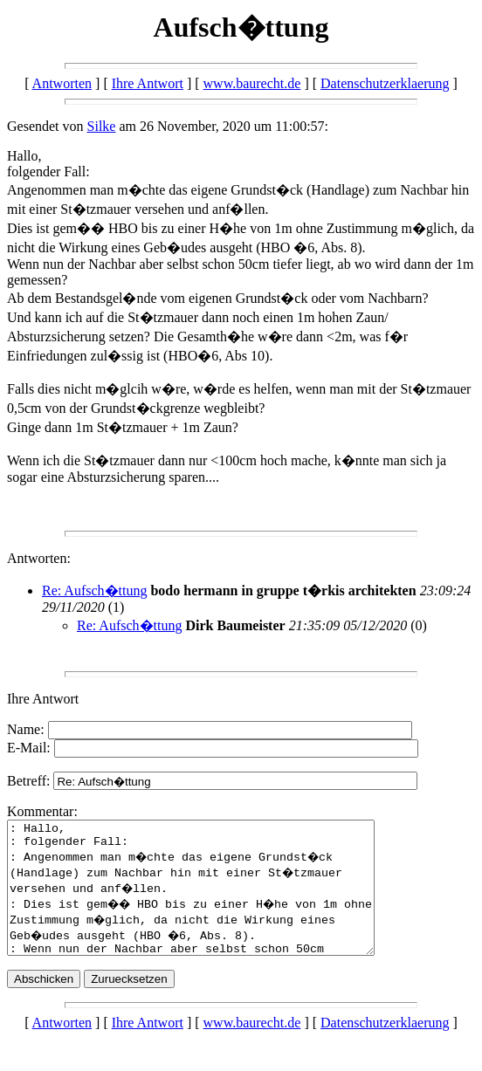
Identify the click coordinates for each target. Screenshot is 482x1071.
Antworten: (39, 558)
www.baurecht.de (252, 83)
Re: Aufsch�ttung (94, 590)
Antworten (62, 83)
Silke (101, 126)
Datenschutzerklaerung (384, 83)
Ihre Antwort (147, 83)
